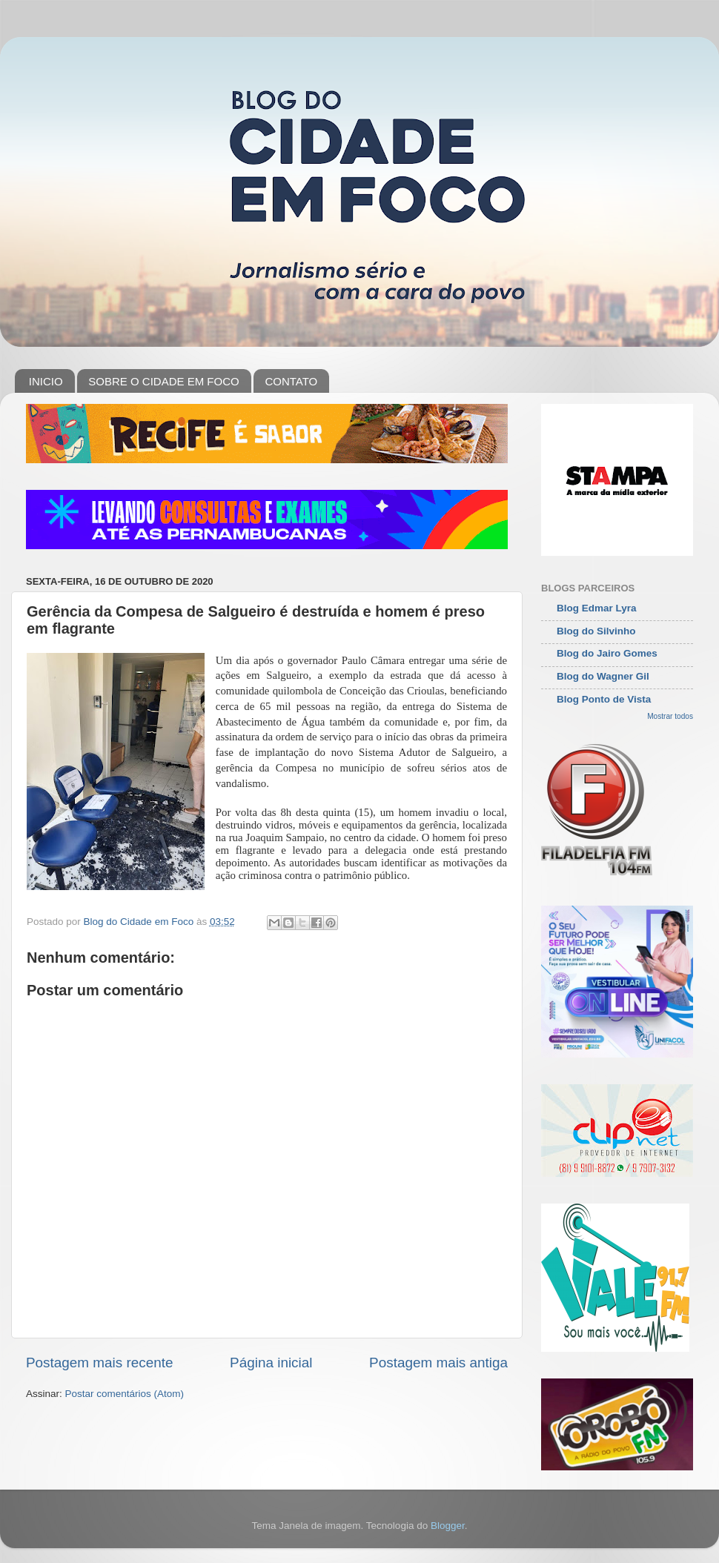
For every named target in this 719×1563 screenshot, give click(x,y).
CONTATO (291, 381)
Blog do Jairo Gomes (607, 653)
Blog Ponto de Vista (604, 699)
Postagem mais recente (99, 1362)
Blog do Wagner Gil (603, 676)
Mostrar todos (670, 716)
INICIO (46, 381)
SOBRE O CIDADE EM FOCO (163, 381)
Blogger (448, 1525)
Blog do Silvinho (596, 631)
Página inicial (271, 1362)
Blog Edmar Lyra (597, 608)
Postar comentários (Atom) (125, 1393)
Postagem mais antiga (438, 1362)
